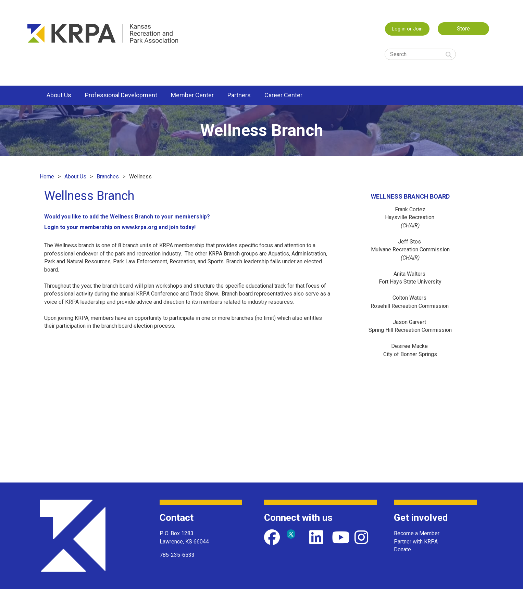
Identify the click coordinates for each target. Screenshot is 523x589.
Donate (402, 549)
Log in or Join (407, 29)
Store (463, 28)
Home (47, 176)
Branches (108, 176)
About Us (75, 176)
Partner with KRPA (416, 541)
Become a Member (416, 533)
